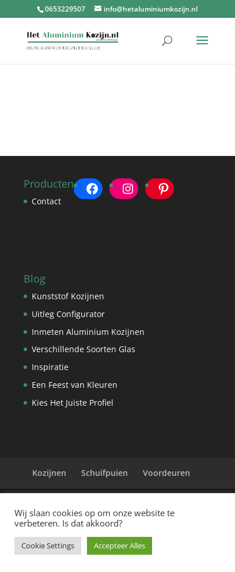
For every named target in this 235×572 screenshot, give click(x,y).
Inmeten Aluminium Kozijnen (88, 331)
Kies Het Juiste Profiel (72, 402)
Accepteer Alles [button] (119, 545)
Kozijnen (49, 472)
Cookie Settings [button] (47, 545)
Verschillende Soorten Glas (83, 349)
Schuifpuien (104, 472)
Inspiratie (50, 366)
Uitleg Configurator (68, 313)
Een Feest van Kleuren (74, 384)
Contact (46, 201)
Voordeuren (166, 472)
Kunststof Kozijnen (68, 296)
